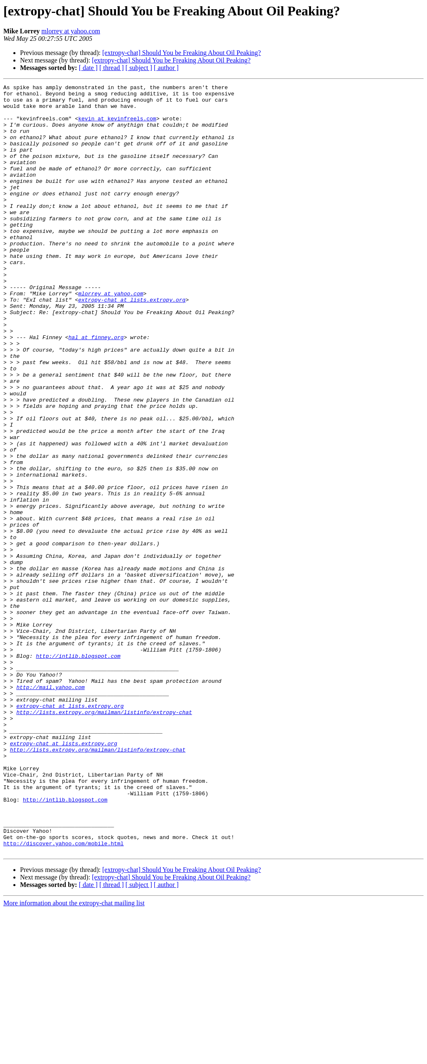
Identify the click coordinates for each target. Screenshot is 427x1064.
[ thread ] (111, 67)
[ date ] (88, 67)
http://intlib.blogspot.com (78, 770)
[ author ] (166, 67)
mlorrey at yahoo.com (70, 31)
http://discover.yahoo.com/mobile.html (63, 995)
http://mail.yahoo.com (50, 808)
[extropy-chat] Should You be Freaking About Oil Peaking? (181, 52)
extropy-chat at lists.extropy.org (131, 343)
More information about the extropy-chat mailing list (74, 1056)
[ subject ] (139, 67)
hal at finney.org (96, 388)
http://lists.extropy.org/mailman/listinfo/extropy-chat (104, 838)
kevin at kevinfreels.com (117, 126)
